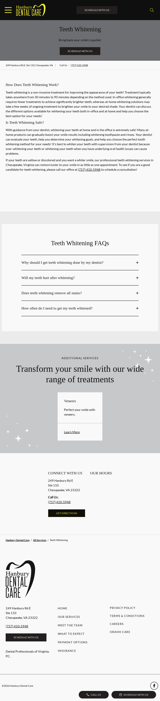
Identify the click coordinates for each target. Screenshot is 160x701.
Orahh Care (120, 632)
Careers (117, 624)
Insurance (67, 650)
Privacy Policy (122, 608)
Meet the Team (70, 625)
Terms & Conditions (127, 616)
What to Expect (71, 633)
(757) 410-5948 (79, 65)
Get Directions (66, 513)
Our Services (69, 616)
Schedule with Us (97, 9)
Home (62, 608)
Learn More (72, 432)
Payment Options (73, 642)
